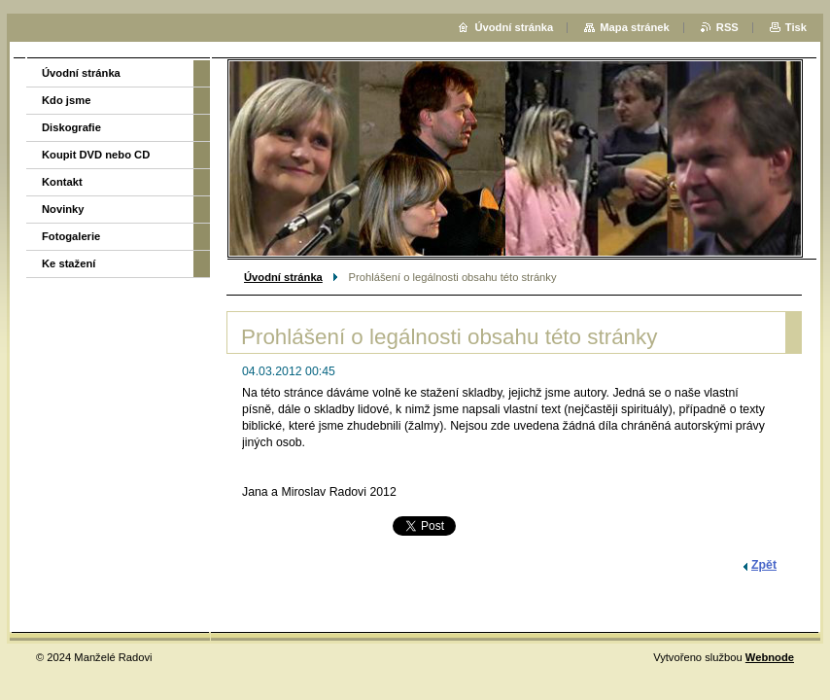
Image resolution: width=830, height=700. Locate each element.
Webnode (769, 657)
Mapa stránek (635, 27)
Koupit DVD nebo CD (96, 154)
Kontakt (62, 182)
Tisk (796, 27)
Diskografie (71, 127)
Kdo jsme (66, 100)
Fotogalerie (71, 236)
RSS (727, 27)
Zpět (764, 565)
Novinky (63, 209)
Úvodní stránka (283, 277)
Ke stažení (68, 263)
